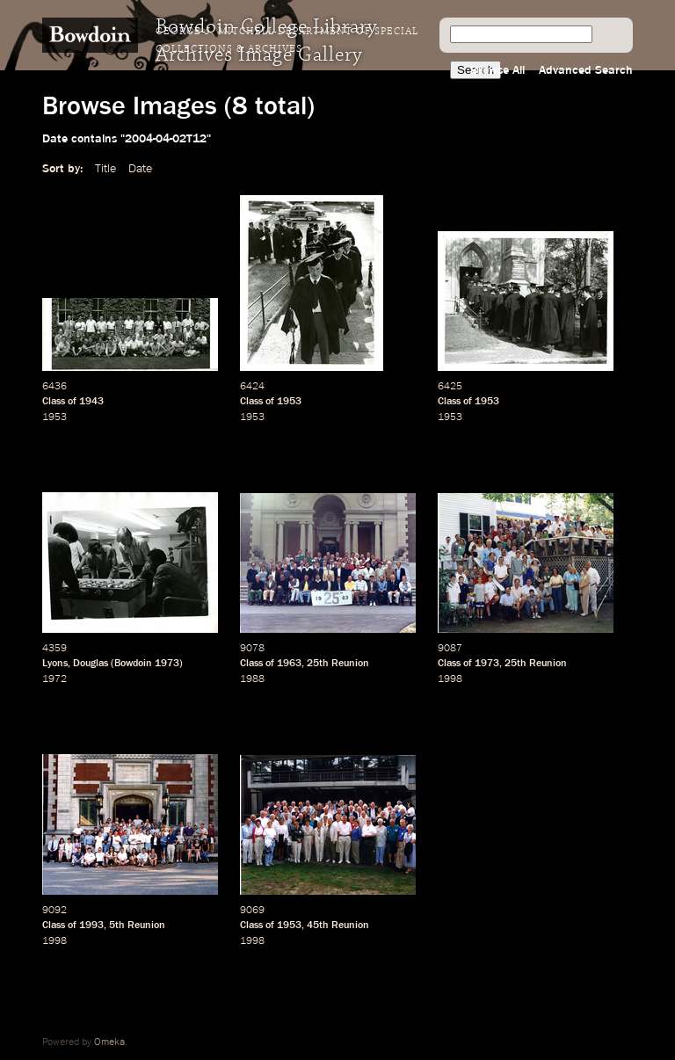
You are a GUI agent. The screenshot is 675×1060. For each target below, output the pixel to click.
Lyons (55, 663)
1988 (252, 679)
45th (318, 925)
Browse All (497, 70)
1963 (289, 663)
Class (53, 401)
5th (117, 925)
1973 (167, 663)
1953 (54, 417)
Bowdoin (133, 663)
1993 (91, 925)
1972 (54, 679)
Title (105, 169)
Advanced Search (586, 70)
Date (140, 169)
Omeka (109, 1042)
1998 (450, 679)
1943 (91, 401)
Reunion (350, 663)
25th (318, 663)
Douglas (90, 663)
